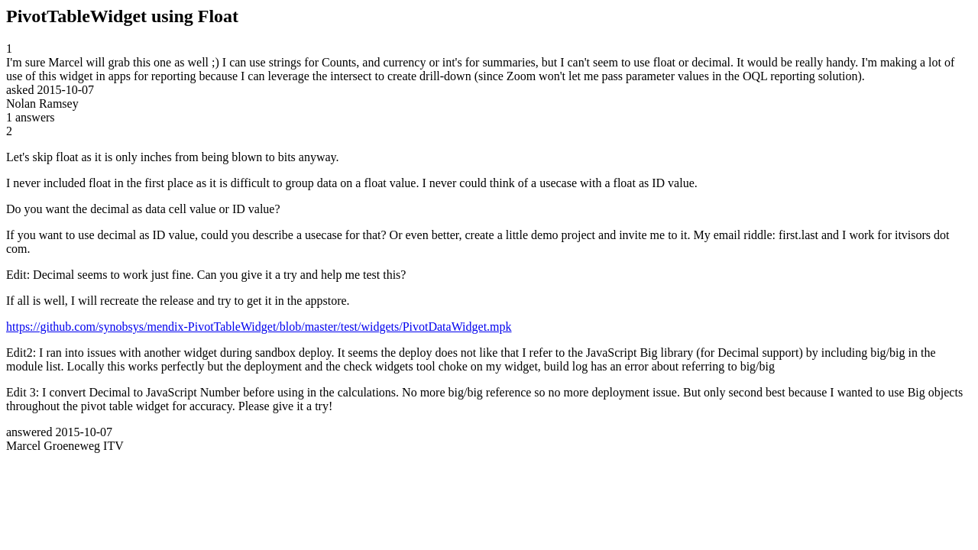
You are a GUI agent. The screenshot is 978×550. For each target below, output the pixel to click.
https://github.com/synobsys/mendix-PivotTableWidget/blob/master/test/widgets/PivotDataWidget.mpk (259, 326)
